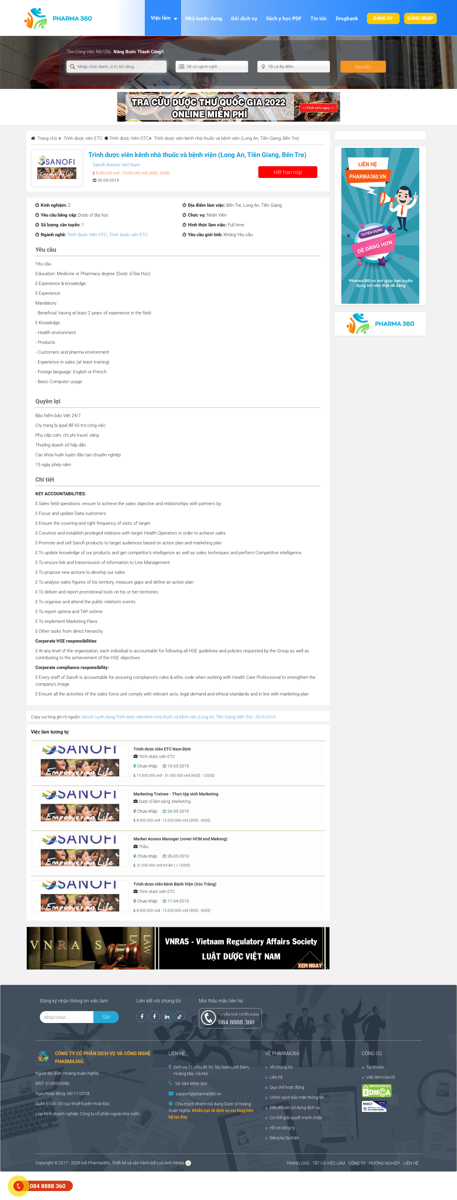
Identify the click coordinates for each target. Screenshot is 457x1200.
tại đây (180, 1117)
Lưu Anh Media (170, 1162)
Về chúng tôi (279, 1067)
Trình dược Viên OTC (129, 138)
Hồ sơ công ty (280, 1127)
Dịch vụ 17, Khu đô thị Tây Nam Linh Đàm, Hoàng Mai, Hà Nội (211, 1070)
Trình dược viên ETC (128, 234)
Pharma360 (99, 1162)
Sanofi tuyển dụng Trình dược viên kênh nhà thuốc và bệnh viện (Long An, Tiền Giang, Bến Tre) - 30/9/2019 (178, 717)
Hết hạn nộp (288, 172)
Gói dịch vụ (244, 18)
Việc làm (161, 18)
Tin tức (318, 18)
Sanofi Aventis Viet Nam (116, 164)
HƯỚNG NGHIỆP (384, 1163)
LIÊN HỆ (410, 1163)
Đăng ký (383, 18)
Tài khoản (373, 1067)
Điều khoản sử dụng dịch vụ (292, 1107)
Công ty (87, 1113)
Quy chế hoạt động (284, 1087)
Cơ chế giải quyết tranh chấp (293, 1117)
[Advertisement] (108, 1185)
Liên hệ (273, 1077)
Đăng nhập (420, 18)
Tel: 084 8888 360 (191, 1083)
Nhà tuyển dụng (204, 18)
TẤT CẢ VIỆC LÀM (329, 1163)
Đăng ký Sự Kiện (282, 1137)
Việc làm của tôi (378, 1077)
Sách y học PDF (283, 18)
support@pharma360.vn (198, 1093)
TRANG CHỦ (297, 1163)
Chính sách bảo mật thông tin (294, 1097)
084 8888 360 (237, 1022)
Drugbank (347, 18)
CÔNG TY (356, 1163)
